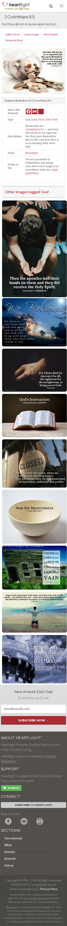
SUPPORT (10, 768)
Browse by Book (14, 40)
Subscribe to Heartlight (33, 805)
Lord (34, 119)
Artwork (10, 858)
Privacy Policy (49, 889)
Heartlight (31, 153)
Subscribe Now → (33, 720)
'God (44, 191)
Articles (9, 852)
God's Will (51, 119)
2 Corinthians (39, 100)
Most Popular (51, 34)
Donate (11, 788)
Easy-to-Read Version (36, 898)
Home (8, 865)
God (27, 119)
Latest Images (31, 34)
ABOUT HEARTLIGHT (21, 737)
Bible (8, 845)
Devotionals (13, 838)
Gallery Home (12, 34)
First (41, 119)
